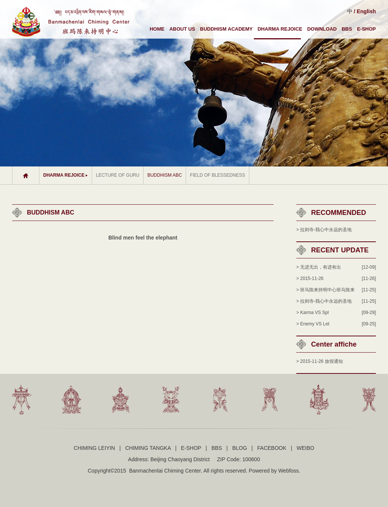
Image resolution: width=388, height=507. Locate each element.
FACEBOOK (271, 448)
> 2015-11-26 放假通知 (319, 361)
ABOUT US (182, 29)
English (366, 11)
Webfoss (288, 471)
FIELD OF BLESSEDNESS (217, 175)
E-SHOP (366, 29)
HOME (157, 29)
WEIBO (305, 448)
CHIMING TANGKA (148, 448)
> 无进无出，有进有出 (318, 267)
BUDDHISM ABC (164, 175)
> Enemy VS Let (312, 324)
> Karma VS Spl (312, 312)
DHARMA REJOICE (280, 29)
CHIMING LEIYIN (94, 448)
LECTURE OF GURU (117, 175)
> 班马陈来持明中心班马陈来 (325, 289)
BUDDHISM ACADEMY (226, 29)
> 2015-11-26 (310, 278)
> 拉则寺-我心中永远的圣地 (324, 229)
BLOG (239, 448)
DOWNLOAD (322, 29)
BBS (347, 29)
